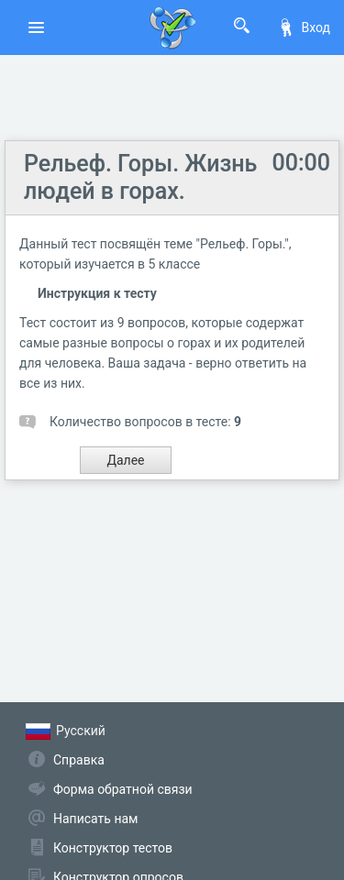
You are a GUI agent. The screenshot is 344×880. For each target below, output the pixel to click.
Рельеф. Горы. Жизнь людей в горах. (140, 177)
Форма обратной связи (123, 789)
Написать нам (95, 818)
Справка (79, 760)
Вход (303, 27)
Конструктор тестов (112, 848)
